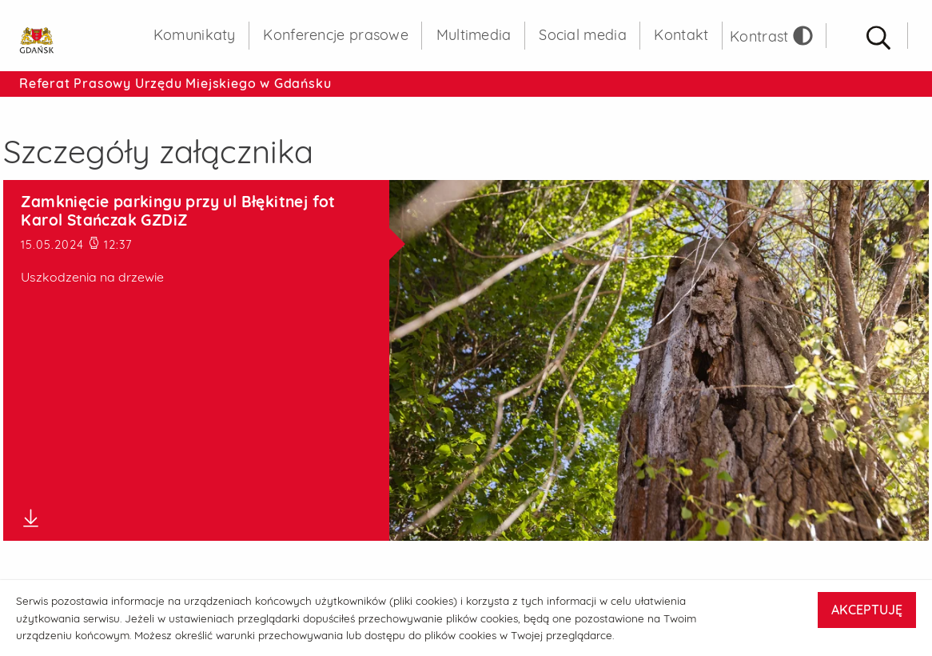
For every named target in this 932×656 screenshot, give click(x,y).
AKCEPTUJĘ (866, 610)
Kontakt (681, 35)
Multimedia (474, 35)
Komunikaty (194, 35)
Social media (583, 35)
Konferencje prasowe (335, 35)
